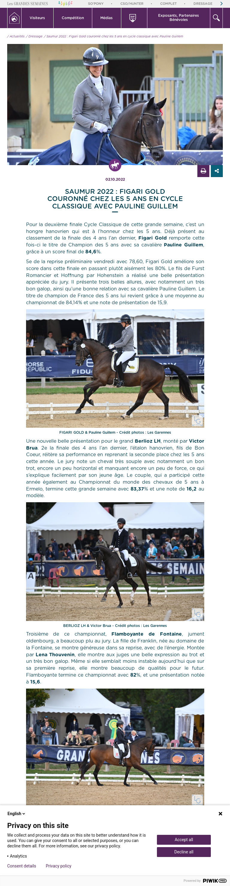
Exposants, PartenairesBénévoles (178, 18)
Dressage (202, 3)
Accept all (184, 839)
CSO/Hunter (131, 3)
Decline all (183, 852)
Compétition (73, 18)
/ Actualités (16, 36)
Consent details (21, 866)
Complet (168, 3)
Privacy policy (58, 866)
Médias (106, 18)
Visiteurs (37, 18)
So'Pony (96, 3)
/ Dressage (34, 36)
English (16, 813)
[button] (38, 18)
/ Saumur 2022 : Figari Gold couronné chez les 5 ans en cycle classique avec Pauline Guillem (113, 36)
